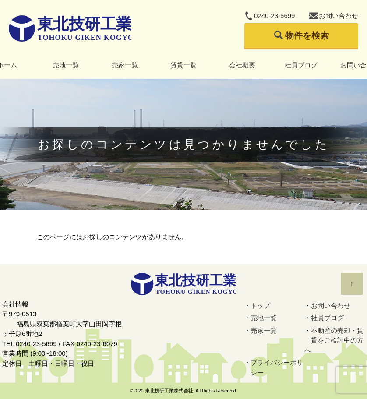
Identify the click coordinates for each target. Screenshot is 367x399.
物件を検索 (307, 35)
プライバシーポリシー (277, 367)
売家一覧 (125, 65)
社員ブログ (301, 65)
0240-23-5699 (274, 15)
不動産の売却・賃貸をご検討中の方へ (333, 340)
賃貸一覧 (183, 65)
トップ (260, 305)
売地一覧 (66, 65)
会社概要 (242, 65)
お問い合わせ (338, 15)
